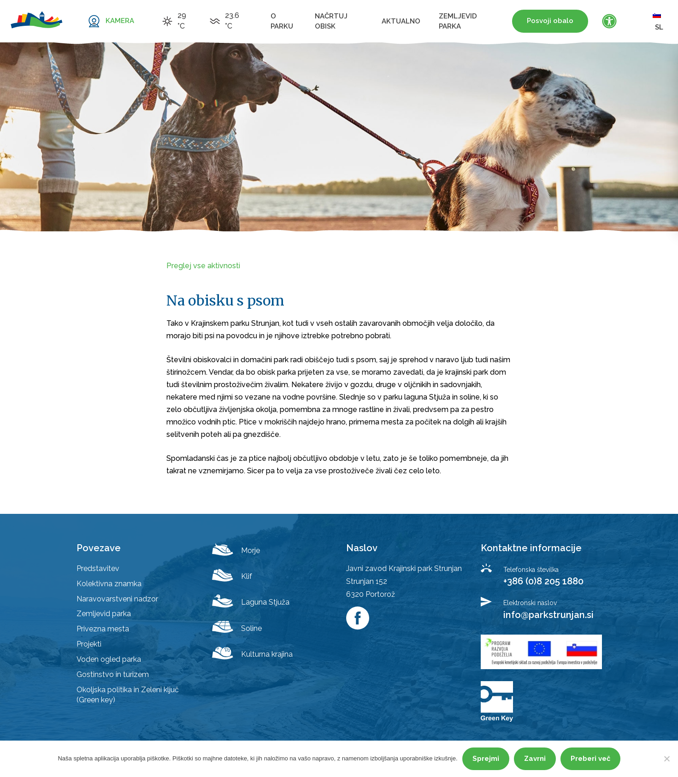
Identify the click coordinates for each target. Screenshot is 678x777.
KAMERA (120, 21)
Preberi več (590, 758)
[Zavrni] (666, 758)
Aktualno (401, 21)
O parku (282, 21)
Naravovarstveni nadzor (117, 599)
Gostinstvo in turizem (113, 674)
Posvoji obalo (550, 21)
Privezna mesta (103, 628)
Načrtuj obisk (331, 21)
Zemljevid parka (458, 21)
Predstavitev (98, 568)
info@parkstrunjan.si (548, 614)
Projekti (89, 644)
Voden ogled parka (109, 659)
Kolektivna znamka (109, 583)
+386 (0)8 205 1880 (543, 581)
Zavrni (535, 758)
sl (658, 21)
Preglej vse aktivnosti (203, 265)
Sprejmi (485, 758)
